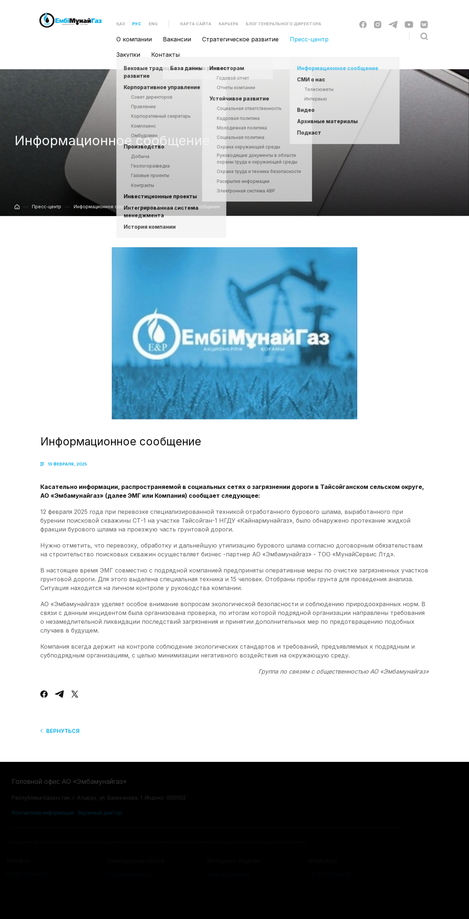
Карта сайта (191, 23)
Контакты (161, 54)
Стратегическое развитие (236, 39)
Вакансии (173, 39)
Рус (132, 23)
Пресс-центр (304, 39)
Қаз (116, 23)
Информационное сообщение (107, 211)
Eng (149, 23)
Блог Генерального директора (279, 23)
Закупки (124, 54)
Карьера (224, 23)
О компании (130, 39)
